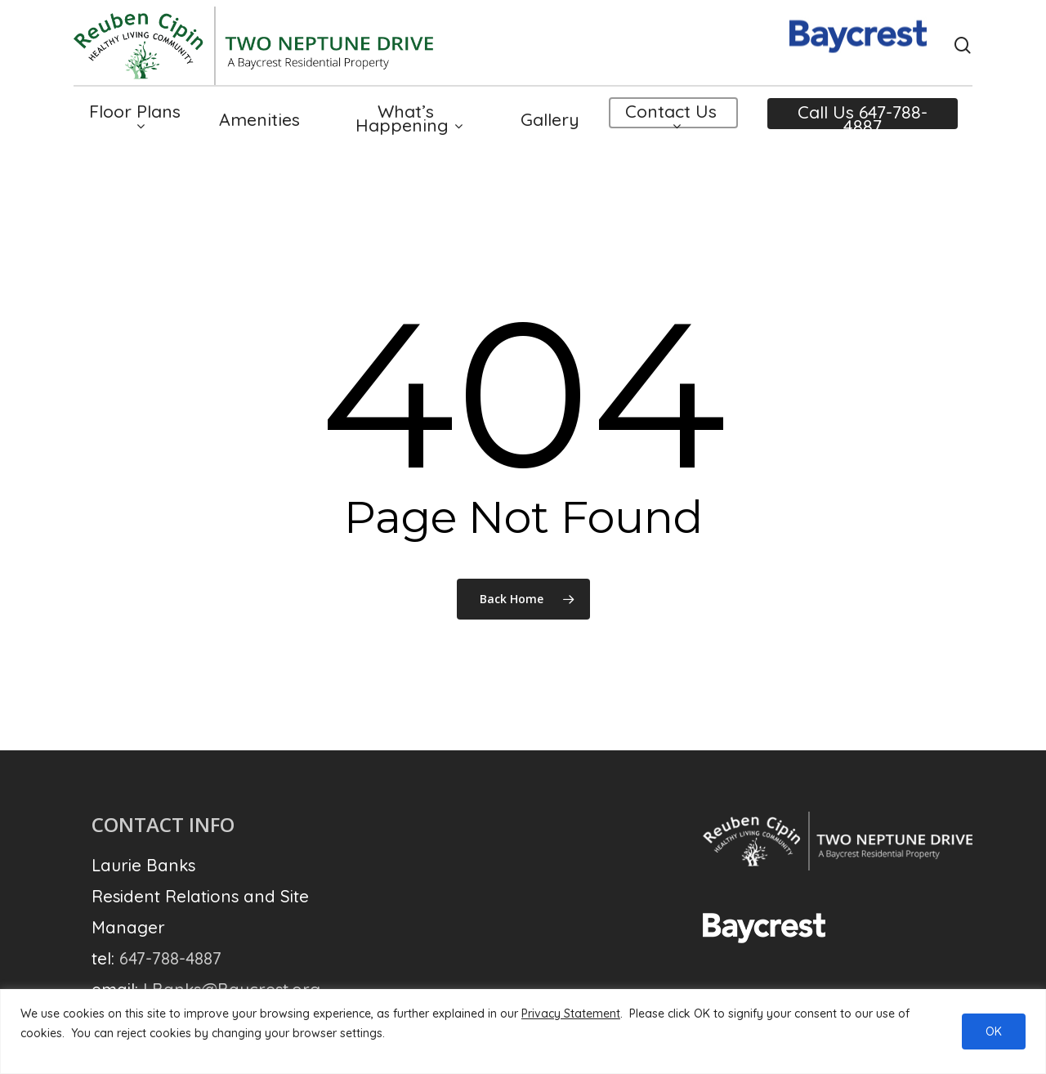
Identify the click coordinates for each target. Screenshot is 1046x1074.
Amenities (259, 133)
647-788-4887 (170, 958)
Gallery (550, 133)
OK (994, 1031)
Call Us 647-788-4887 (863, 134)
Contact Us (671, 132)
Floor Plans (135, 132)
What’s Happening (408, 133)
